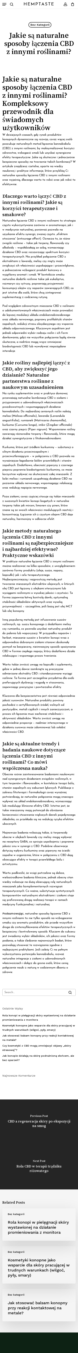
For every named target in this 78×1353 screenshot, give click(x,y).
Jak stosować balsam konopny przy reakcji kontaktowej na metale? (38, 1037)
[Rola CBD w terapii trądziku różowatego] (39, 1166)
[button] (4, 4)
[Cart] (71, 4)
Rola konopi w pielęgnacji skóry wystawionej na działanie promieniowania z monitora (38, 1017)
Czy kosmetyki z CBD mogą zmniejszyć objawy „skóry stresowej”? (36, 1047)
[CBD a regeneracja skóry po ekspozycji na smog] (39, 1121)
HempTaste (39, 4)
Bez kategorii (40, 24)
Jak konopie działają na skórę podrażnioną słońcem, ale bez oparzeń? (38, 1057)
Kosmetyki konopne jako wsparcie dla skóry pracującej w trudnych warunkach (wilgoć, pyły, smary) (38, 1027)
